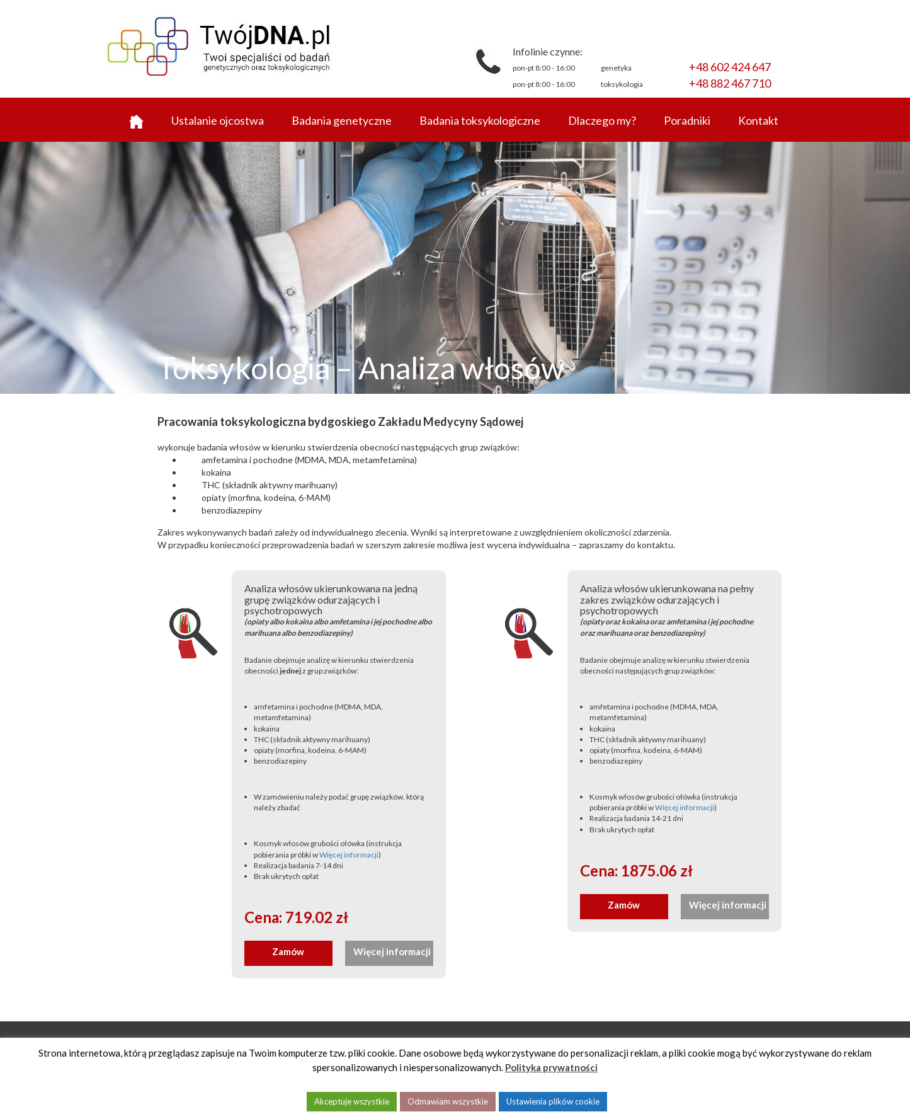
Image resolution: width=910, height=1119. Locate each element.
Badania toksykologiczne (479, 120)
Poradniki (687, 120)
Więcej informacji (348, 854)
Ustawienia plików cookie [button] (553, 1101)
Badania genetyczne (342, 120)
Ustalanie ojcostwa (217, 120)
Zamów (288, 951)
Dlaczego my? (602, 120)
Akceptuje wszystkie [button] (351, 1101)
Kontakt (758, 120)
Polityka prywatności (551, 1067)
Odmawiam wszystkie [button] (447, 1101)
